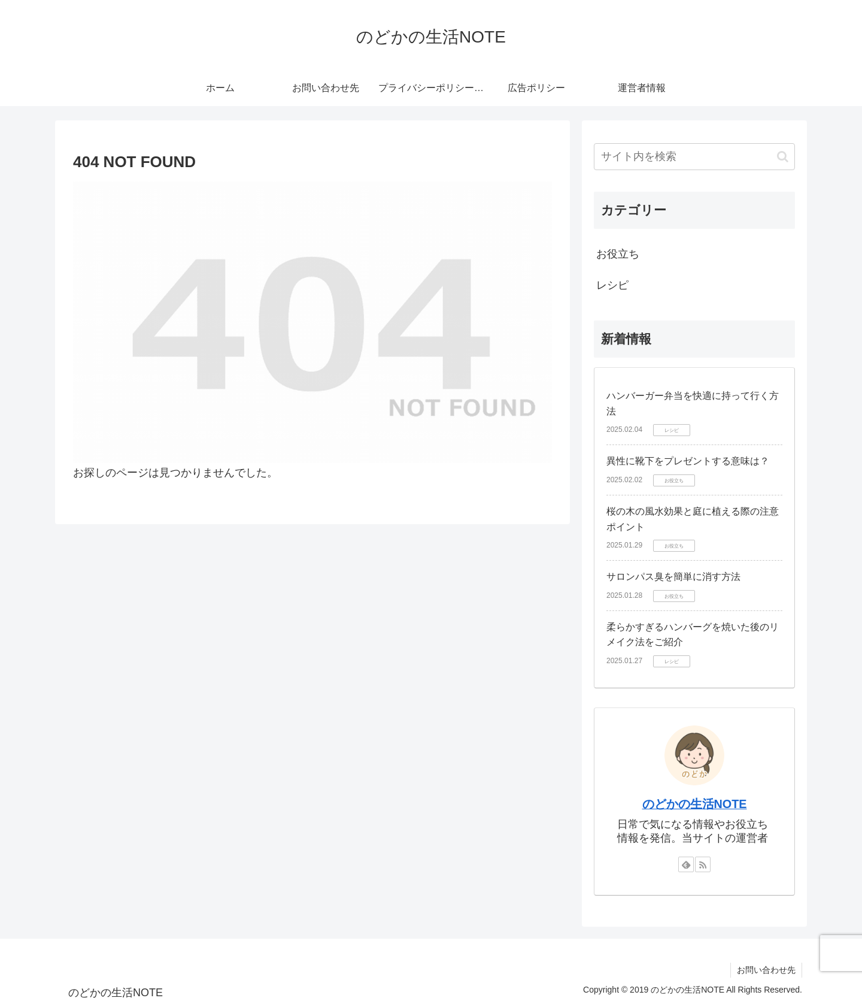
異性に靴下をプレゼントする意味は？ (687, 461)
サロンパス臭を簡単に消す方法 (673, 576)
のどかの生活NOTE (694, 804)
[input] (694, 156)
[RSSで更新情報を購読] (703, 864)
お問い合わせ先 (766, 970)
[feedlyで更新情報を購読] (686, 864)
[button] (782, 157)
